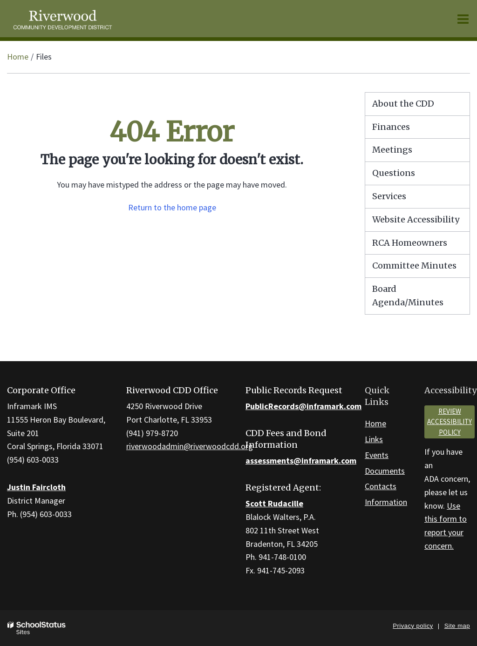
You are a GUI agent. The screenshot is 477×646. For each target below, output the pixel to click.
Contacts (380, 486)
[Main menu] (463, 18)
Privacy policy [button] (413, 625)
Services (389, 196)
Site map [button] (457, 625)
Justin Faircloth (36, 487)
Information (386, 502)
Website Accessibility (415, 219)
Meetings (392, 149)
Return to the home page (172, 207)
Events (376, 455)
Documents (385, 470)
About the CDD (403, 103)
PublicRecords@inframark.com (303, 406)
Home (17, 56)
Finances (391, 126)
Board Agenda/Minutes (407, 295)
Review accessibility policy (449, 422)
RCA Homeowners (421, 245)
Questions (393, 173)
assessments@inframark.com (300, 460)
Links (374, 439)
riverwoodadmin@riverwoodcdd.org (189, 446)
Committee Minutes (414, 265)
